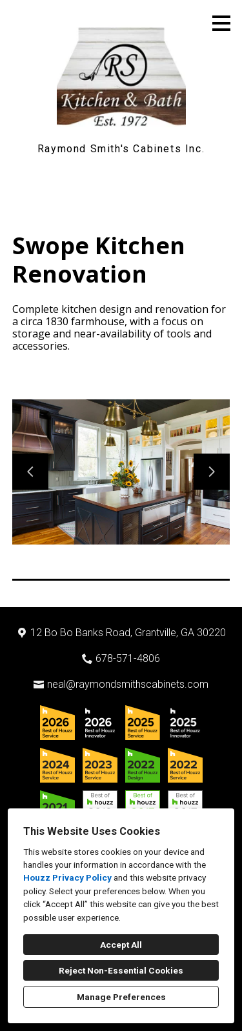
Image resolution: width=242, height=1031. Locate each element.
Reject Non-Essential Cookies (121, 970)
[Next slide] (212, 472)
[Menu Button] (221, 23)
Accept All (121, 944)
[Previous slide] (30, 472)
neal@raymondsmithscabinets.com (127, 684)
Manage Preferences (121, 997)
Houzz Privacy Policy (67, 877)
